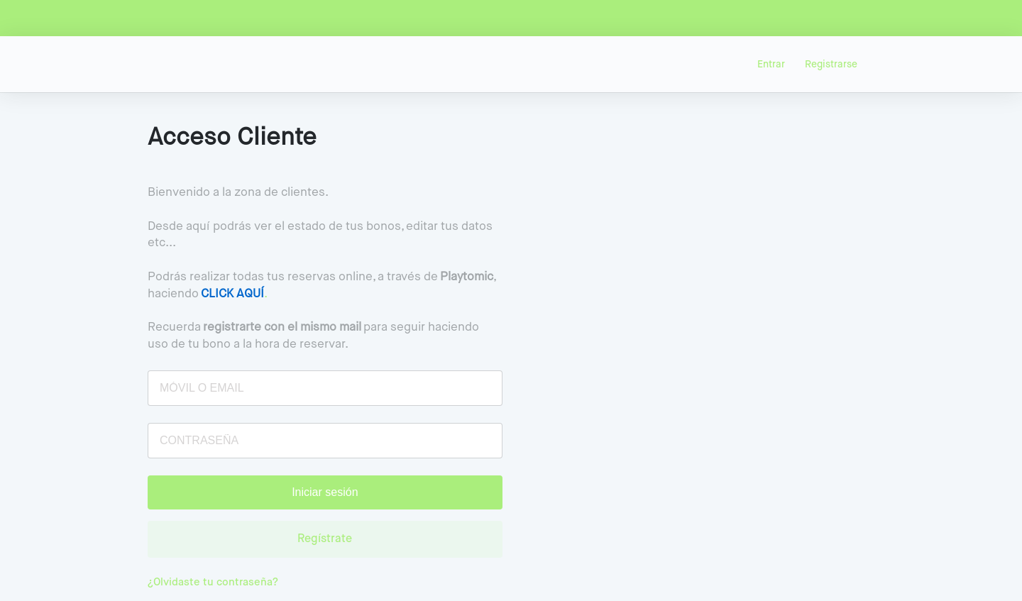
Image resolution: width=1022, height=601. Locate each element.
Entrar (771, 65)
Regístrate (324, 539)
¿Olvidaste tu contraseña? (213, 582)
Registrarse (831, 65)
